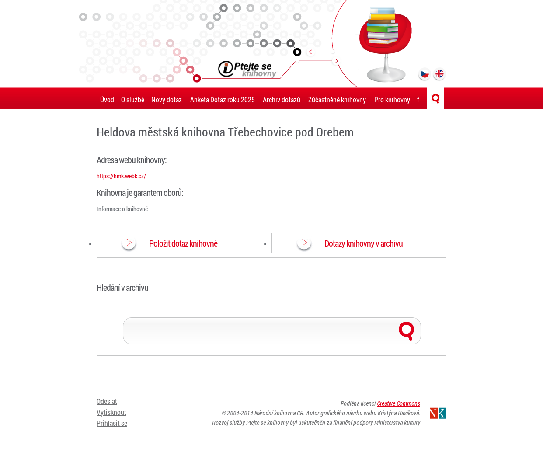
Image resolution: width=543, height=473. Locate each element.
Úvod (107, 99)
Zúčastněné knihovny (337, 99)
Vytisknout (111, 412)
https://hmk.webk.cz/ (121, 176)
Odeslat (107, 401)
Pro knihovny (392, 99)
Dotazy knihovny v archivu (363, 243)
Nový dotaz (166, 99)
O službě (132, 99)
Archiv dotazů (281, 99)
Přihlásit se (112, 423)
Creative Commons (398, 403)
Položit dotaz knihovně (183, 243)
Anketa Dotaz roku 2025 (222, 99)
